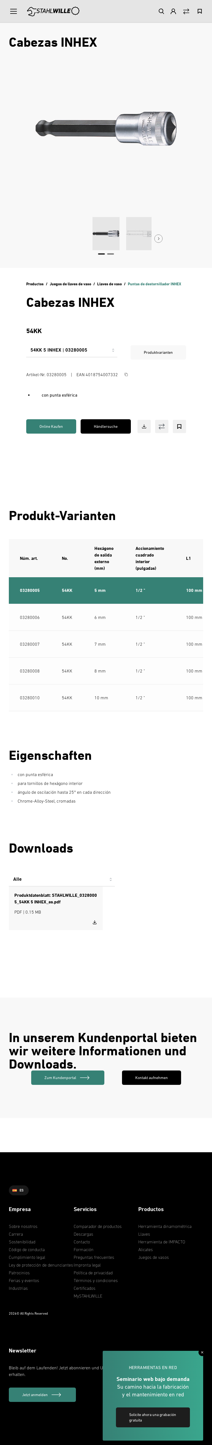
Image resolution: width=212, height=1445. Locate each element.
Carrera (16, 1234)
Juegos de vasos (153, 1257)
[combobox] (71, 352)
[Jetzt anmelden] (42, 1395)
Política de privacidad (93, 1272)
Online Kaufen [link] (51, 426)
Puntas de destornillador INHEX (154, 283)
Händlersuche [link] (106, 426)
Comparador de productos (98, 1226)
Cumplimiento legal (27, 1257)
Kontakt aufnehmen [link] (151, 1077)
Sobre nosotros (23, 1226)
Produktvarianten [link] (158, 352)
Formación (84, 1249)
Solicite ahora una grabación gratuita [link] (152, 1417)
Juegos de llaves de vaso (70, 283)
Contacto (82, 1241)
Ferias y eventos (24, 1280)
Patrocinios (19, 1272)
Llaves (144, 1234)
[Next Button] (158, 238)
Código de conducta (27, 1249)
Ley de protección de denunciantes (41, 1264)
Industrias (18, 1288)
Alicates (145, 1249)
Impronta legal (87, 1264)
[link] (67, 1077)
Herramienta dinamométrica (165, 1226)
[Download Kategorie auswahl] (62, 882)
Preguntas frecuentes (94, 1257)
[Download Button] (144, 426)
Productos (35, 283)
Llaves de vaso (109, 283)
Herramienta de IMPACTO (161, 1241)
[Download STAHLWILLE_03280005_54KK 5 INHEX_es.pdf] (94, 922)
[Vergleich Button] (186, 11)
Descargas (83, 1234)
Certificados (85, 1288)
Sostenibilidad (22, 1241)
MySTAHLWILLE (88, 1295)
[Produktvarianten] (71, 352)
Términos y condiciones (96, 1280)
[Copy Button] (126, 374)
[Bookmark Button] (179, 426)
